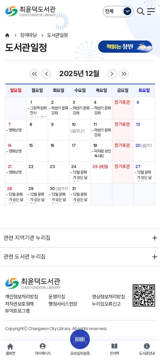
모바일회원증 (80, 353)
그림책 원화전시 (38, 111)
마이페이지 (43, 353)
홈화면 (10, 353)
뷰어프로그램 (17, 311)
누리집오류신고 (106, 304)
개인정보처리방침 (21, 297)
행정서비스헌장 (62, 304)
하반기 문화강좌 (59, 111)
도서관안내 (147, 353)
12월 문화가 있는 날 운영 (80, 177)
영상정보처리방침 (108, 297)
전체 (109, 11)
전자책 (114, 353)
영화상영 (15, 130)
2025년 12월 (79, 73)
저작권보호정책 (19, 304)
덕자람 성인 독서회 (102, 154)
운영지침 (56, 297)
